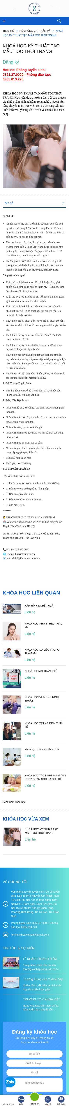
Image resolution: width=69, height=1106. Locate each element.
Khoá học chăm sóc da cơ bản (42, 749)
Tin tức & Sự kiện (19, 948)
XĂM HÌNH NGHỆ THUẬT (40, 605)
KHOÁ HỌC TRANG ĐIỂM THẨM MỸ (44, 725)
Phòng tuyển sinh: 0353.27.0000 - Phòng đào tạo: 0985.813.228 (27, 74)
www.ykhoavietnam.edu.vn (21, 554)
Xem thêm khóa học (14, 802)
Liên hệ (48, 1100)
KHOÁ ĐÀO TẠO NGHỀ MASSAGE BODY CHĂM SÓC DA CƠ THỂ (45, 777)
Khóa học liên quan (32, 593)
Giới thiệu (61, 1100)
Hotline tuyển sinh (8, 1101)
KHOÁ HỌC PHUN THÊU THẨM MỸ (44, 625)
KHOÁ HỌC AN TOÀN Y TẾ (41, 671)
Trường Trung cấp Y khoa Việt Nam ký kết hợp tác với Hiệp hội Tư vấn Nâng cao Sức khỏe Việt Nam (44, 980)
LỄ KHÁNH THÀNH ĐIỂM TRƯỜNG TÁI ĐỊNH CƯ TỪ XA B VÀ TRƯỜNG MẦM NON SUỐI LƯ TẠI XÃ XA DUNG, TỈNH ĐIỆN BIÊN (44, 959)
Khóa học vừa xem (26, 818)
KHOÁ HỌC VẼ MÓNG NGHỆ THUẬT (42, 699)
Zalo (21, 1100)
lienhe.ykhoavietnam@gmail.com (30, 934)
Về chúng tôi (15, 882)
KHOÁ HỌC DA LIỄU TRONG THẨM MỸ (42, 651)
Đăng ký (11, 61)
